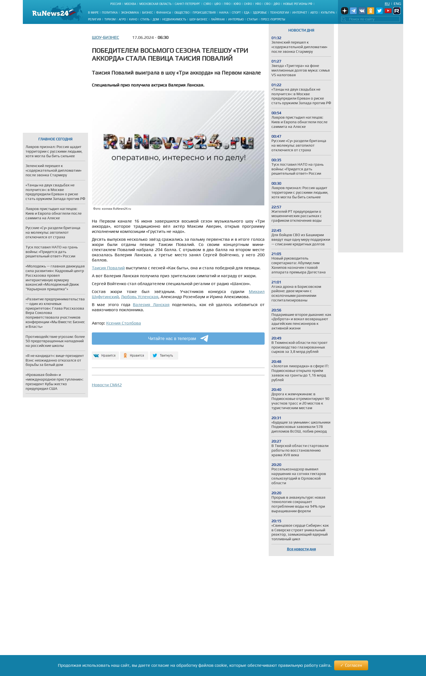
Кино (133, 19)
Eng (397, 3)
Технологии (279, 12)
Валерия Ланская (151, 304)
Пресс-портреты (273, 19)
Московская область (155, 3)
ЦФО (217, 3)
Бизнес (147, 12)
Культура (328, 12)
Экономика (130, 12)
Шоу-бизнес (198, 19)
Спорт (236, 12)
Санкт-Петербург (187, 3)
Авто (314, 12)
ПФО (227, 3)
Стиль (144, 19)
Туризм (109, 19)
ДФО (277, 3)
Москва (130, 3)
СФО (267, 3)
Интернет (299, 12)
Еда (246, 12)
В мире (93, 12)
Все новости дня (301, 549)
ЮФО (237, 3)
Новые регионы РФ (297, 3)
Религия (94, 19)
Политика (110, 12)
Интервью (236, 19)
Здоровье (260, 12)
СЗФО (207, 3)
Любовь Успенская (139, 296)
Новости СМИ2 (107, 384)
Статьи (252, 19)
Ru (387, 3)
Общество (181, 12)
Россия (115, 3)
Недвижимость (174, 19)
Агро (122, 19)
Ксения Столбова (123, 323)
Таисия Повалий (108, 267)
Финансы (163, 12)
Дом (156, 19)
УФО (258, 3)
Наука (223, 12)
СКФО (248, 3)
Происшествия (204, 12)
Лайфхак (218, 19)
